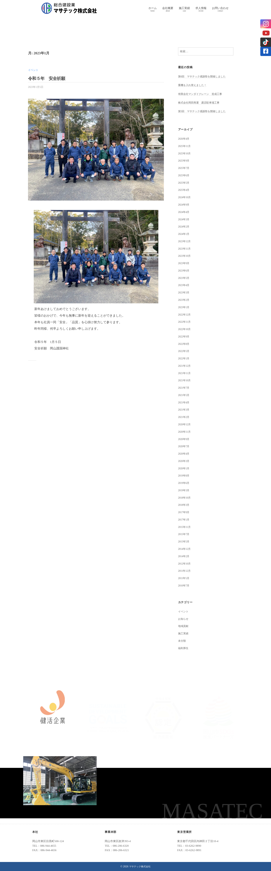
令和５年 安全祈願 (49, 78)
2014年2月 (184, 556)
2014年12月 (185, 548)
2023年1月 (184, 307)
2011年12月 (185, 570)
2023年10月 (185, 255)
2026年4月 (184, 138)
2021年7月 (184, 387)
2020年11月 (185, 431)
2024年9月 (184, 204)
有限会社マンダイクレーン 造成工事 (201, 93)
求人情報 (200, 8)
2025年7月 (184, 167)
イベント (33, 69)
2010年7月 (184, 585)
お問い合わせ (220, 8)
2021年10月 (185, 380)
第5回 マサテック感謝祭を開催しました (203, 111)
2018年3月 (184, 504)
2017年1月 (184, 519)
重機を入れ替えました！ (193, 85)
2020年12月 (185, 424)
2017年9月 (184, 512)
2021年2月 (184, 416)
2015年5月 (184, 541)
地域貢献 (183, 626)
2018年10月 (185, 497)
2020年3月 (184, 460)
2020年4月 (184, 453)
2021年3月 (184, 409)
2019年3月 (184, 490)
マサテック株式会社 (140, 866)
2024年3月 (184, 219)
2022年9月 (184, 336)
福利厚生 (183, 648)
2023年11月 (185, 248)
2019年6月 (184, 482)
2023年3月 (184, 292)
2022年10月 (185, 329)
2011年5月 (184, 578)
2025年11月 (185, 146)
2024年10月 (185, 197)
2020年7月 (184, 446)
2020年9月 (184, 439)
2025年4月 (184, 189)
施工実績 (184, 8)
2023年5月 (184, 277)
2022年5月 (184, 351)
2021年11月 (185, 373)
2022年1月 (184, 358)
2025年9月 (184, 160)
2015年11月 (185, 526)
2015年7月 (184, 534)
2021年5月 (184, 395)
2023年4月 (184, 285)
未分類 (182, 640)
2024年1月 (184, 233)
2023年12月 (185, 241)
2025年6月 (184, 175)
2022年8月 (184, 343)
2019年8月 (184, 475)
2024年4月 (184, 211)
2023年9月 (184, 263)
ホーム (152, 8)
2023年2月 (184, 299)
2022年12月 (185, 314)
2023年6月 (184, 270)
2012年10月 (185, 563)
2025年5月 (184, 182)
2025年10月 (185, 153)
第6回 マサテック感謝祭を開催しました (203, 76)
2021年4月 (184, 402)
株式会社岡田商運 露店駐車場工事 (200, 102)
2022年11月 (185, 321)
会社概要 (167, 8)
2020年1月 (184, 468)
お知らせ (183, 618)
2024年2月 (184, 226)
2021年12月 (185, 365)
